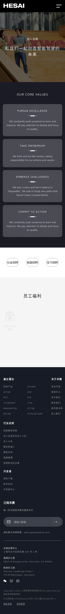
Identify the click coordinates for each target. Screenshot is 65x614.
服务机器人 (9, 447)
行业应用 (8, 423)
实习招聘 (52, 262)
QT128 (7, 413)
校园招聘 (32, 262)
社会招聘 (12, 262)
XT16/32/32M (34, 413)
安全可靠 (55, 386)
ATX (29, 392)
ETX (5, 397)
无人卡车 (8, 441)
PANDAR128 (10, 408)
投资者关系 (57, 408)
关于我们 (55, 397)
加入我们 (55, 413)
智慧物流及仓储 (11, 463)
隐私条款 (7, 604)
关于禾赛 (56, 379)
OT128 (30, 408)
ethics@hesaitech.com (37, 532)
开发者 (7, 471)
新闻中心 (55, 392)
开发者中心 (9, 489)
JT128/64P (9, 403)
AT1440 (31, 386)
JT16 (29, 403)
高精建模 (8, 457)
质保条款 (21, 604)
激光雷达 (8, 379)
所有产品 (8, 386)
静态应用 (8, 452)
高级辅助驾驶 (10, 430)
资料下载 (8, 478)
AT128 (6, 392)
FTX (29, 397)
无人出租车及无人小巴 (14, 436)
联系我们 (55, 403)
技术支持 (8, 484)
